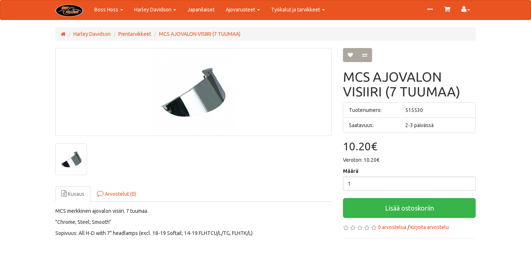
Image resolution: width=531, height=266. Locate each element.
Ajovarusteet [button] (243, 10)
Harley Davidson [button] (155, 10)
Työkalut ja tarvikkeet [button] (298, 10)
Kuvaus (72, 193)
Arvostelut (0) (116, 193)
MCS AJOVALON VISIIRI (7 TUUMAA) (199, 34)
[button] (429, 10)
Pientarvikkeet (134, 34)
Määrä (350, 171)
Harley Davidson (92, 34)
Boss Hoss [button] (108, 10)
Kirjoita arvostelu (429, 227)
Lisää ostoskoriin (409, 208)
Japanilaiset (201, 10)
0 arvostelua (392, 227)
